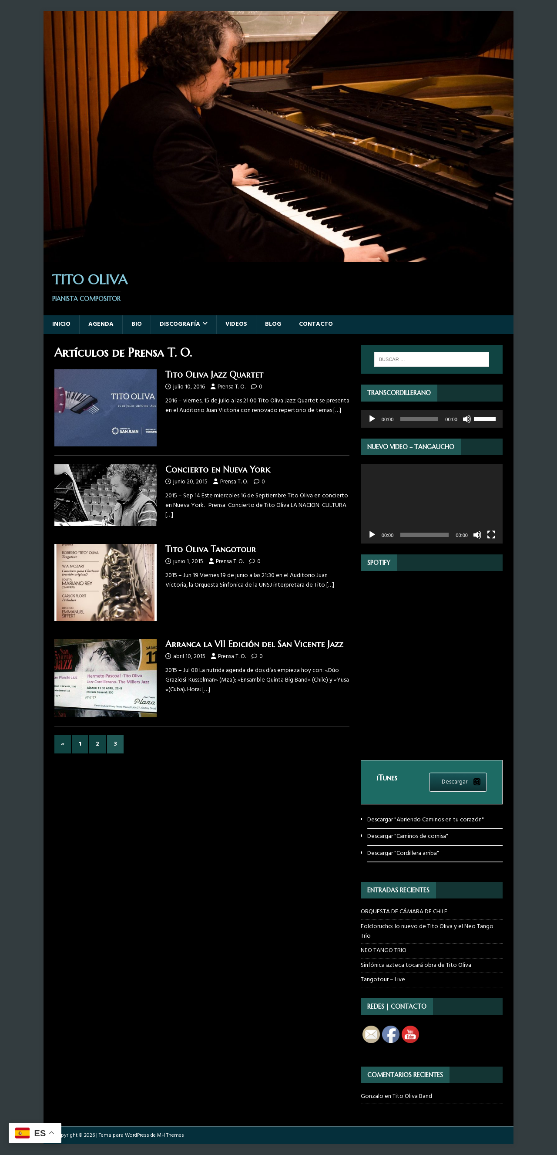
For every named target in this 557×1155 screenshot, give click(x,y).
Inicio (61, 324)
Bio (136, 324)
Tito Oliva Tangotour (210, 549)
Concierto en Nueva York (217, 469)
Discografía (180, 324)
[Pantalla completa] (491, 534)
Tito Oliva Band (412, 1096)
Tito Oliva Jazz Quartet (214, 374)
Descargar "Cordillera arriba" (403, 853)
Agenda (101, 324)
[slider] (419, 419)
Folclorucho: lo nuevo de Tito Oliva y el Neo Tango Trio (427, 931)
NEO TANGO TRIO (383, 951)
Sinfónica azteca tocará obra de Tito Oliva (416, 965)
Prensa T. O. (231, 387)
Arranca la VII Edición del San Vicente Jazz (254, 644)
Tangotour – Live (383, 980)
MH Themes (170, 1135)
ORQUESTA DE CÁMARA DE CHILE (404, 912)
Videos (236, 324)
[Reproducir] (372, 419)
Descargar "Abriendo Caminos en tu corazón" (425, 820)
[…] (337, 410)
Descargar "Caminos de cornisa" (407, 836)
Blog (273, 324)
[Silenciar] (467, 419)
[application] (432, 419)
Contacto (316, 324)
